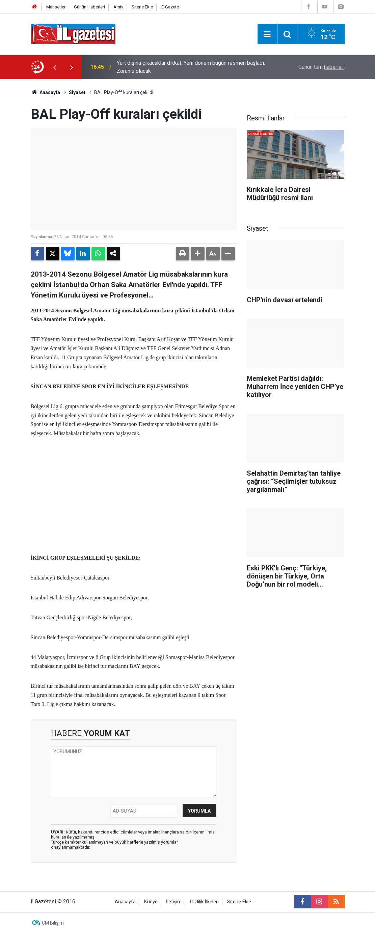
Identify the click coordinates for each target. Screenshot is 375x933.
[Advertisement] (134, 496)
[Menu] (267, 34)
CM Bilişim (53, 923)
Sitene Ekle (142, 6)
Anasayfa (45, 92)
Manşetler (55, 6)
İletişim (174, 902)
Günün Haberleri (89, 6)
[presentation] (55, 67)
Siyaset (77, 92)
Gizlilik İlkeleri (204, 902)
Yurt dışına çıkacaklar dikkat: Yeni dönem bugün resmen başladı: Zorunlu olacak (191, 67)
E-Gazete (170, 6)
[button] (198, 253)
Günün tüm (321, 67)
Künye (151, 902)
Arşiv (118, 6)
